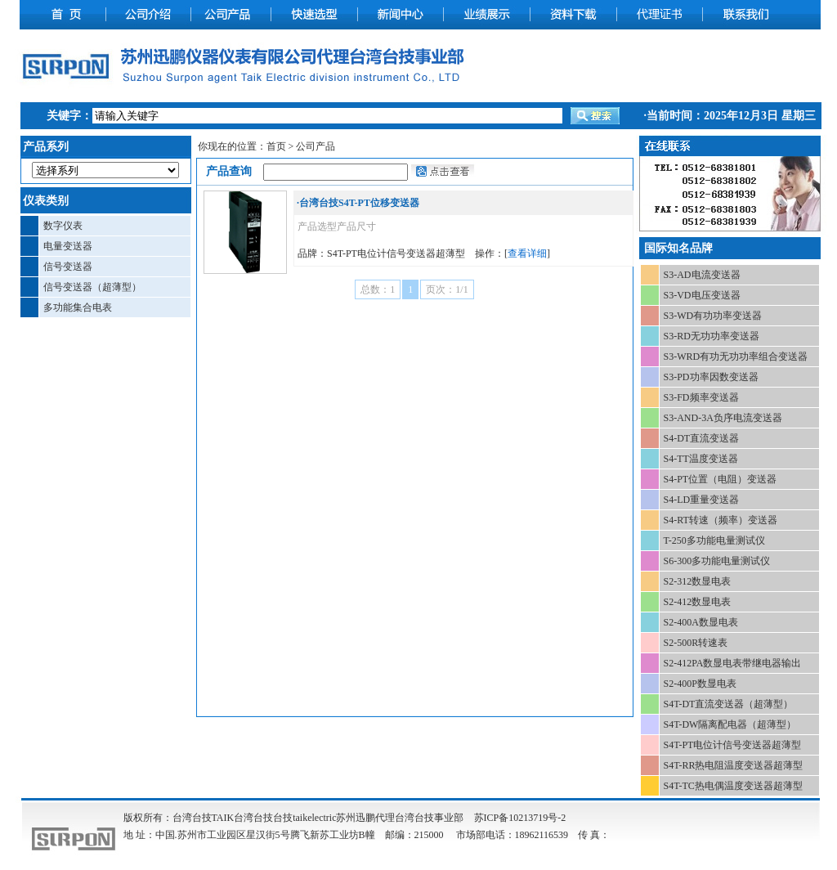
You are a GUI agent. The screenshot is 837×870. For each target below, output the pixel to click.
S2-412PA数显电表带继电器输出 (733, 663)
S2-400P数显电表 (700, 683)
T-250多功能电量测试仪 (714, 540)
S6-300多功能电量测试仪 (717, 561)
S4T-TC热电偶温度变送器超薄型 (733, 786)
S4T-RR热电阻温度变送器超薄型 (733, 765)
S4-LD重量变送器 (702, 499)
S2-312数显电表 (698, 581)
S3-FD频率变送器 (701, 397)
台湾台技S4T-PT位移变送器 (359, 203)
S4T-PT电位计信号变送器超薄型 (733, 745)
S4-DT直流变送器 (702, 438)
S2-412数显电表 (698, 602)
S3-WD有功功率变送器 (713, 315)
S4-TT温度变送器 (701, 458)
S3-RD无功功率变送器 (711, 336)
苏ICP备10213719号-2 (520, 817)
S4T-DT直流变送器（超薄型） (729, 704)
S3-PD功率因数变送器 (711, 377)
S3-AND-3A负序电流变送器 (723, 418)
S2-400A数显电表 (701, 622)
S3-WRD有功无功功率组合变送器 (736, 356)
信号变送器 (67, 266)
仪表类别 (46, 201)
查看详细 (527, 253)
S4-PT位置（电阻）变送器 (720, 479)
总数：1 (377, 289)
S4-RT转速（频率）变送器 (720, 520)
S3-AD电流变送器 (702, 274)
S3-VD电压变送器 (702, 295)
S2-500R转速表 (696, 642)
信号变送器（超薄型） (92, 287)
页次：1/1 (447, 289)
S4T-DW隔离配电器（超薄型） (730, 724)
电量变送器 (67, 246)
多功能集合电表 (77, 307)
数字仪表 (63, 225)
